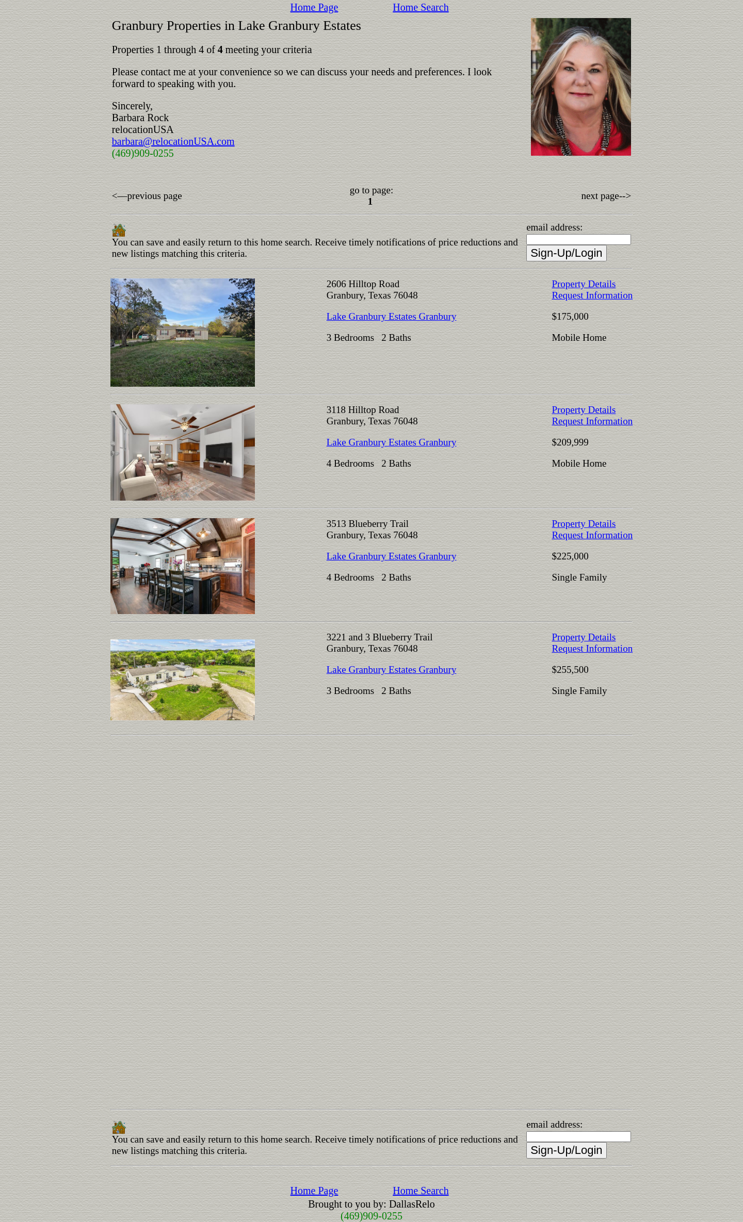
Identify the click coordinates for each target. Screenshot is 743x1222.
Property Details (584, 283)
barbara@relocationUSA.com (173, 141)
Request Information (592, 295)
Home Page (314, 7)
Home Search (420, 7)
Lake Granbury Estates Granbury (392, 316)
